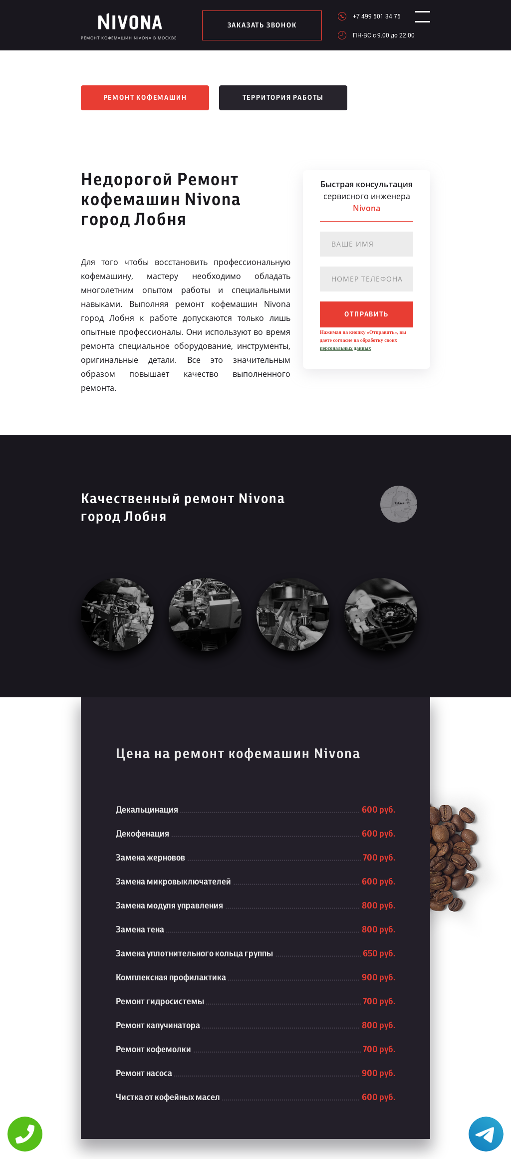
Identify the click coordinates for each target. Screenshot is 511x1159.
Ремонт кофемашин (145, 97)
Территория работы (283, 97)
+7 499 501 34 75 (367, 16)
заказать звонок (257, 25)
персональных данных (345, 348)
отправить (366, 314)
